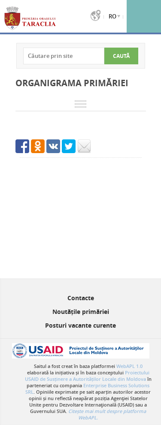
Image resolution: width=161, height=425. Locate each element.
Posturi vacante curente (80, 325)
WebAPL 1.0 (129, 366)
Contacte (80, 298)
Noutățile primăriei (80, 311)
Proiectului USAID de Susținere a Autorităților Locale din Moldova (87, 375)
